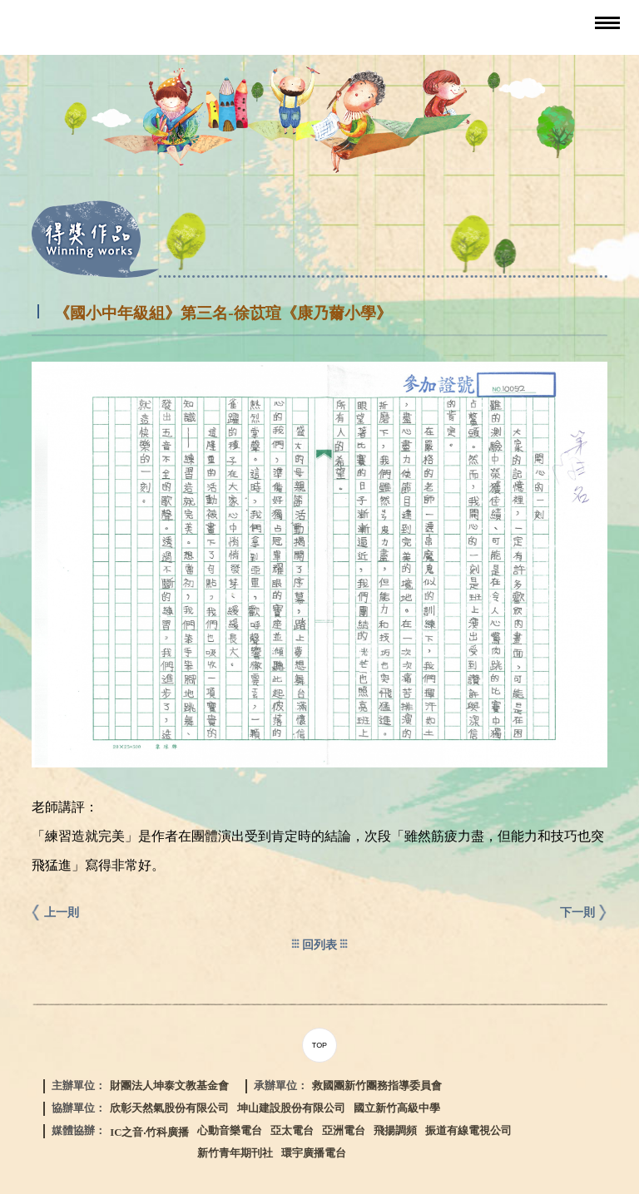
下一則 (577, 912)
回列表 (319, 944)
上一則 (61, 912)
